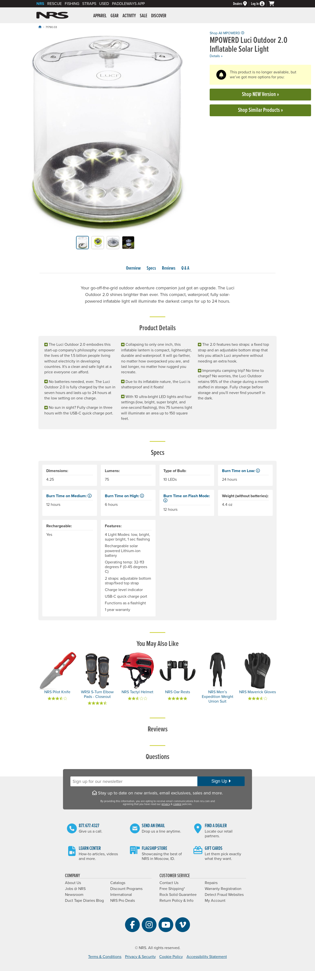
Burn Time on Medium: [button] (69, 496)
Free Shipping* (172, 888)
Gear (114, 16)
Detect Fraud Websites (224, 894)
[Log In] (260, 3)
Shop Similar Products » (260, 110)
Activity (129, 16)
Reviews (168, 268)
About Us (73, 882)
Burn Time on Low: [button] (241, 470)
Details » (216, 56)
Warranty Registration (223, 888)
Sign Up (221, 781)
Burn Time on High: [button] (124, 496)
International (121, 894)
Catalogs (117, 882)
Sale (143, 16)
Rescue (54, 3)
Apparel (100, 16)
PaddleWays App (128, 3)
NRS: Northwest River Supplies (52, 15)
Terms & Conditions (104, 956)
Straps (89, 3)
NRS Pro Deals (122, 900)
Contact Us (168, 882)
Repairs (211, 882)
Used (104, 3)
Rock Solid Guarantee (178, 894)
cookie (177, 804)
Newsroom (74, 894)
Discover (158, 16)
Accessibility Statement (207, 956)
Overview (133, 268)
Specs (151, 268)
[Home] (39, 27)
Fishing (72, 3)
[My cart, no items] (274, 3)
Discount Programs (126, 888)
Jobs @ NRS (75, 888)
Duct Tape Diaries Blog (84, 900)
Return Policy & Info (176, 900)
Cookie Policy (171, 956)
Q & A (185, 268)
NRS (40, 3)
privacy (165, 804)
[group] (105, 133)
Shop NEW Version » (260, 94)
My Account (215, 900)
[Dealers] (242, 3)
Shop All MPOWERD (227, 33)
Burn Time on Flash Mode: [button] (186, 498)
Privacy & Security (140, 956)
